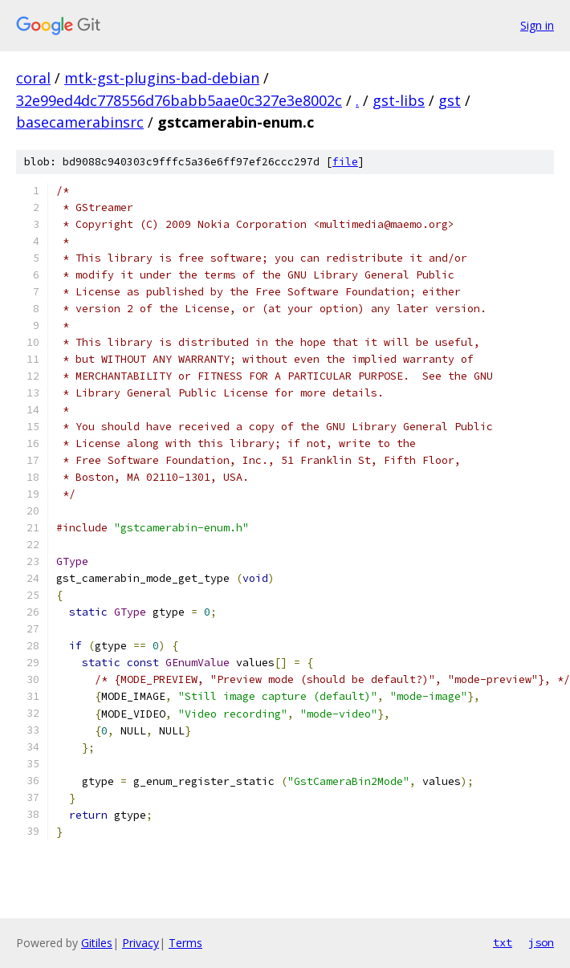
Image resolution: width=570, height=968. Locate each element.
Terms (185, 942)
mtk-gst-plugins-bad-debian (161, 77)
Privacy (140, 942)
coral (33, 77)
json (541, 942)
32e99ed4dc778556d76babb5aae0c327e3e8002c (179, 100)
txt (502, 942)
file (345, 162)
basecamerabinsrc (80, 122)
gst (449, 100)
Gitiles (96, 942)
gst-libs (399, 100)
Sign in (537, 25)
